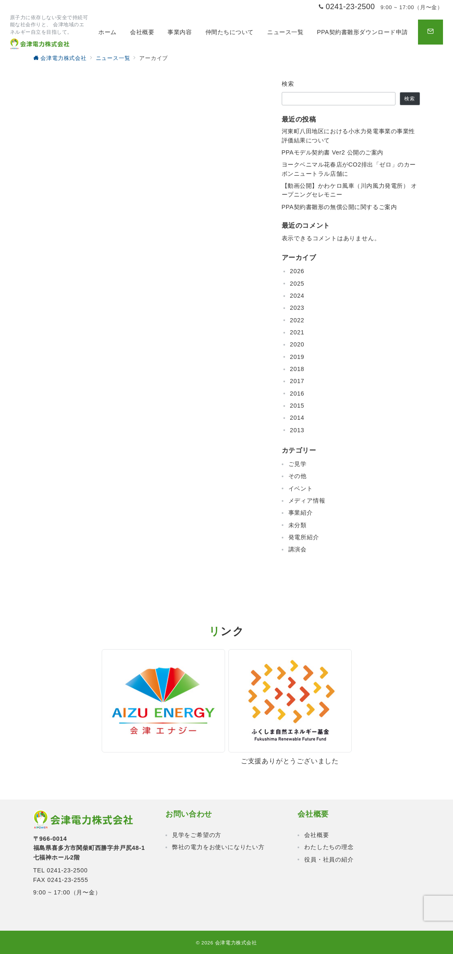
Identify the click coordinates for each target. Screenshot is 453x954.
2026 (297, 271)
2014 (297, 417)
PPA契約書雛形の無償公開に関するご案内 (339, 207)
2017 (297, 381)
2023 (297, 307)
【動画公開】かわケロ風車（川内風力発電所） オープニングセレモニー (349, 190)
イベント (300, 488)
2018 (297, 369)
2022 (297, 320)
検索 (288, 83)
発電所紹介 (303, 537)
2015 (297, 405)
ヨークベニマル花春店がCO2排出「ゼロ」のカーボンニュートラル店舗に (349, 169)
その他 (297, 476)
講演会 (297, 549)
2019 (297, 357)
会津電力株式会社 (236, 942)
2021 (297, 332)
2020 (297, 344)
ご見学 (297, 464)
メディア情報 (306, 500)
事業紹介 (300, 512)
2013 (297, 430)
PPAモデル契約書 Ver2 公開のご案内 (333, 152)
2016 (297, 393)
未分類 (297, 525)
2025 (297, 283)
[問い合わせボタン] (430, 32)
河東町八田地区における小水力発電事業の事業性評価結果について (348, 135)
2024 (297, 295)
